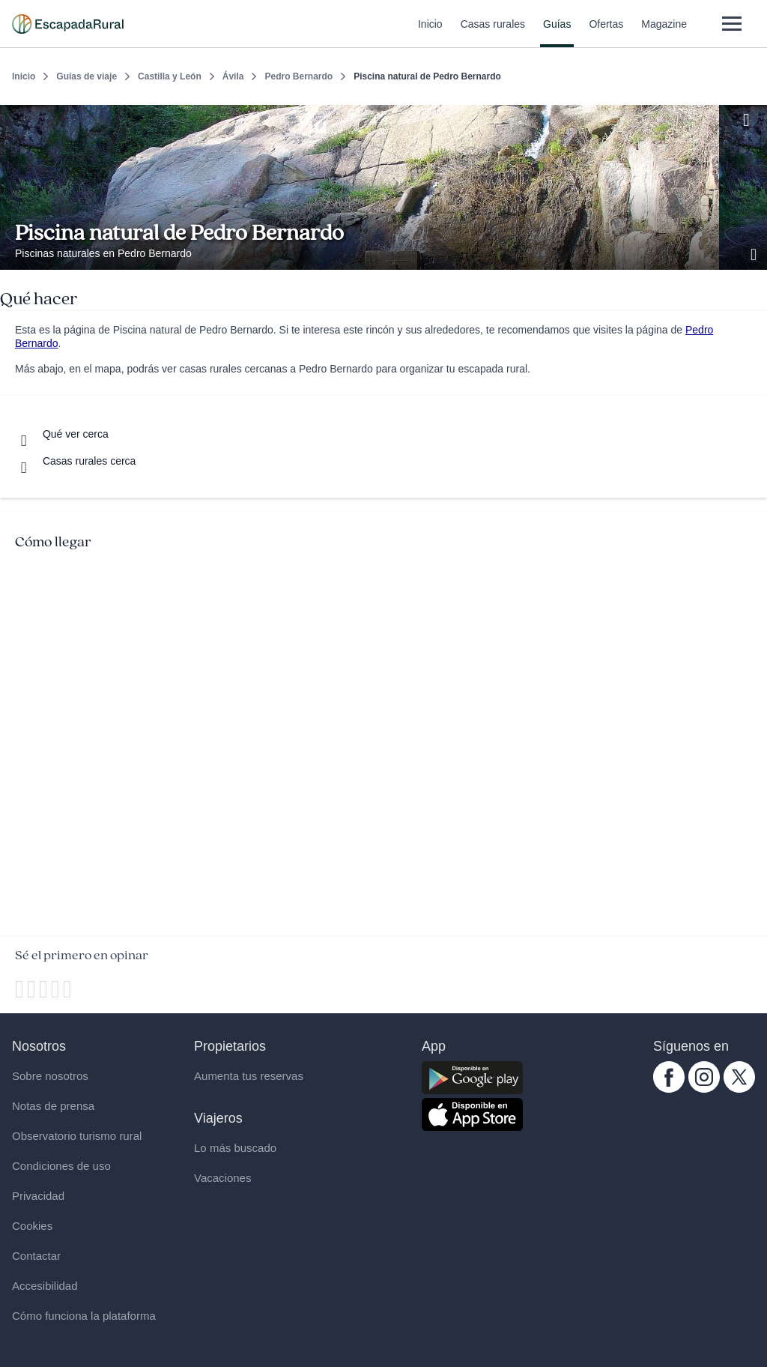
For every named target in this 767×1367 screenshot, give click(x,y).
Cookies (32, 1225)
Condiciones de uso (61, 1165)
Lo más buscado (235, 1147)
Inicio (430, 33)
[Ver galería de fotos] (755, 253)
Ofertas (606, 33)
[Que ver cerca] (62, 434)
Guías (557, 33)
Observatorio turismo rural (77, 1135)
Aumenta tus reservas (248, 1075)
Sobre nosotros (50, 1075)
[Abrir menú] (731, 23)
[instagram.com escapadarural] (704, 1089)
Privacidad (38, 1195)
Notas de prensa (53, 1105)
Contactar (36, 1255)
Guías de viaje (86, 76)
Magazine (664, 33)
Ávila (233, 76)
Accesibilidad (45, 1285)
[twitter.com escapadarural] (739, 1089)
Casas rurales (493, 33)
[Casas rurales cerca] (75, 461)
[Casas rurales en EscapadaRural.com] (68, 24)
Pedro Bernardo (298, 76)
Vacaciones (222, 1177)
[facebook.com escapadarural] (669, 1089)
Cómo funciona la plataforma (84, 1315)
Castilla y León (169, 76)
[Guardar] (750, 116)
